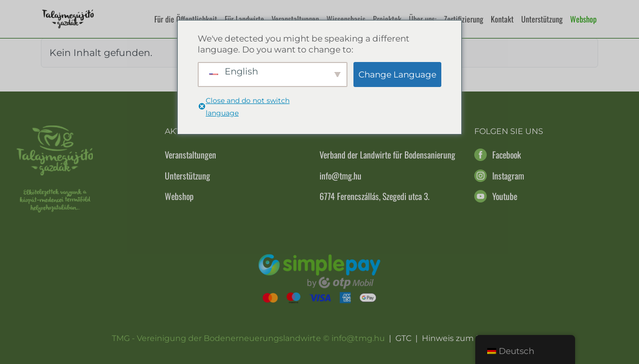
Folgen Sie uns (508, 131)
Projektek (387, 19)
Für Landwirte (244, 19)
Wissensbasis (345, 19)
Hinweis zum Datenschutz (475, 338)
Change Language (397, 75)
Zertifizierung (463, 19)
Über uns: (422, 19)
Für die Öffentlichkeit (185, 19)
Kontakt (502, 19)
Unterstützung (542, 19)
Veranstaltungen (295, 19)
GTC (403, 338)
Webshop (583, 19)
